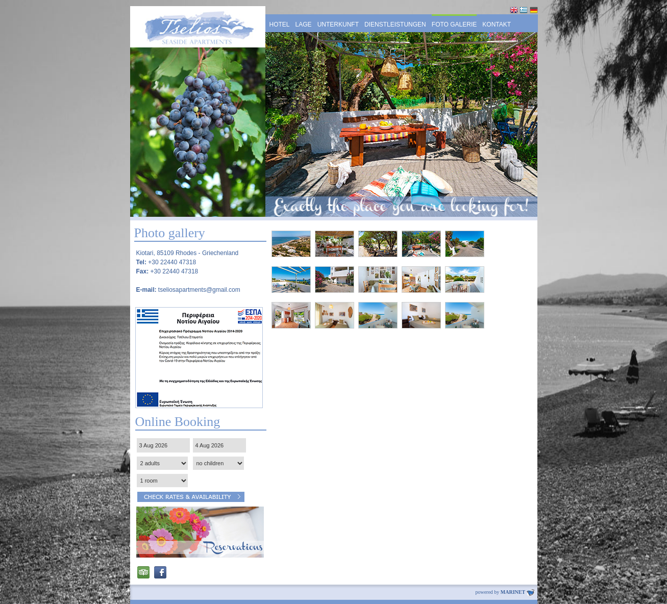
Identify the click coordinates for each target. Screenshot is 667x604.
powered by (504, 592)
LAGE (303, 24)
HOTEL (279, 24)
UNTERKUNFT (338, 24)
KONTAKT (496, 24)
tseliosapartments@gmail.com (199, 289)
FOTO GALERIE (454, 24)
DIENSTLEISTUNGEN (395, 24)
